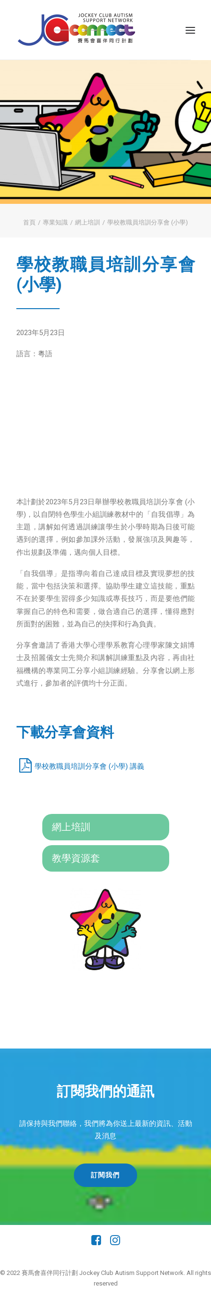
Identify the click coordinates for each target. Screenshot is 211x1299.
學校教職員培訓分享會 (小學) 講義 (89, 766)
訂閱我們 (105, 1175)
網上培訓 (87, 222)
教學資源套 (76, 858)
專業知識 (55, 222)
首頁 (29, 222)
